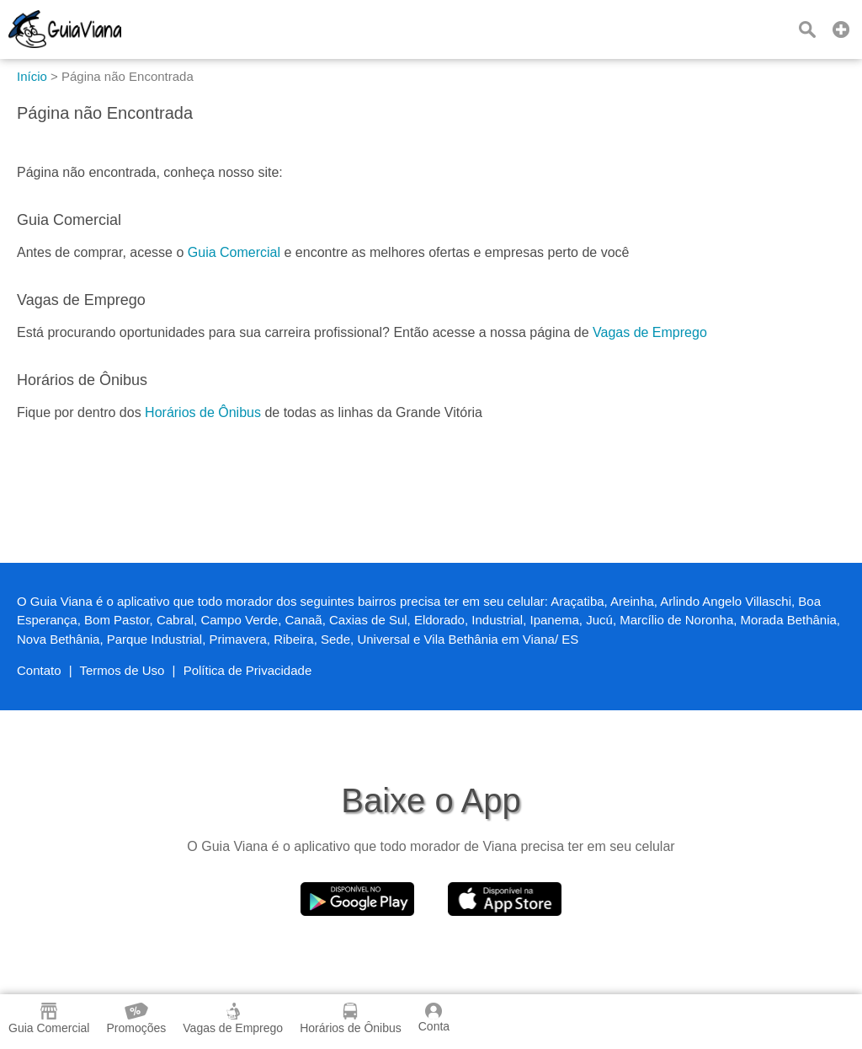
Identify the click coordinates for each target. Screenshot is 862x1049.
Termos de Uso (122, 670)
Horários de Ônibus (203, 412)
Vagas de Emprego (650, 332)
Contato (39, 670)
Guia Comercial (234, 252)
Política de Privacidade (248, 670)
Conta (434, 1018)
